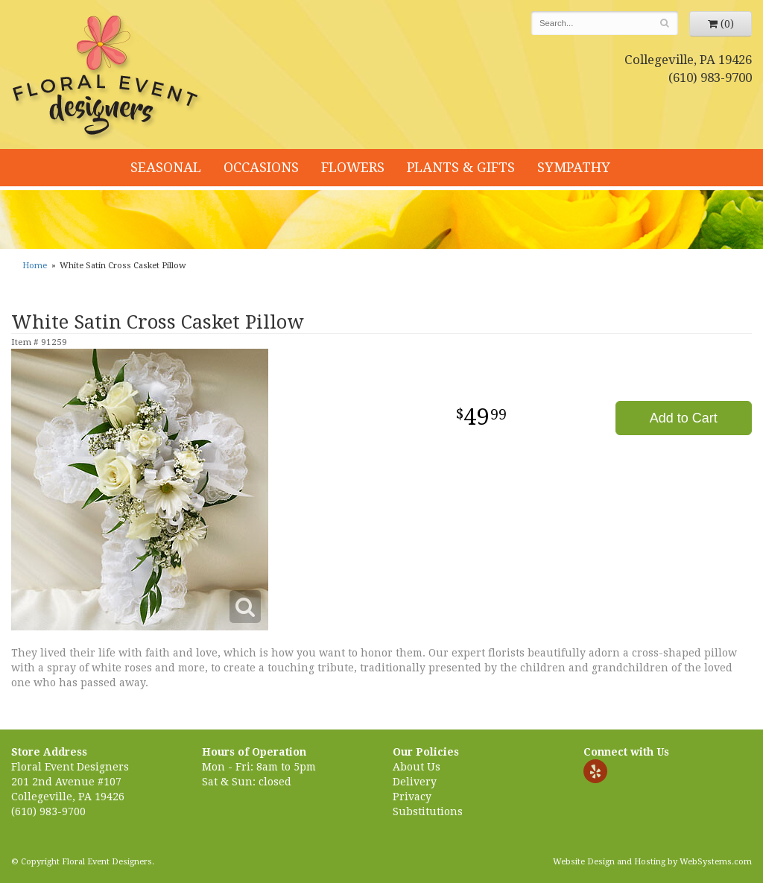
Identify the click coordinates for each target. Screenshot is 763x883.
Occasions (261, 167)
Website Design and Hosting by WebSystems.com (652, 862)
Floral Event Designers (107, 78)
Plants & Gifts (461, 167)
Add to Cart (684, 418)
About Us (416, 767)
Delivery (415, 782)
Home (34, 265)
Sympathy (573, 167)
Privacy (412, 797)
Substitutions (428, 811)
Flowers (352, 167)
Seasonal (165, 167)
